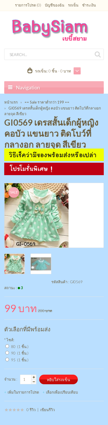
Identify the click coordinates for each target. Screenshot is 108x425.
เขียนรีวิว (47, 409)
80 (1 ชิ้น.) (19, 346)
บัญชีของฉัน (54, 5)
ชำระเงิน (89, 5)
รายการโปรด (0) (28, 5)
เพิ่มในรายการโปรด (23, 392)
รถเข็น (73, 5)
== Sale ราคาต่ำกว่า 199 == (47, 102)
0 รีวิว (31, 409)
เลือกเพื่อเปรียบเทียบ (62, 392)
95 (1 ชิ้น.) (19, 360)
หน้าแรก (11, 102)
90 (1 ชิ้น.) (19, 353)
